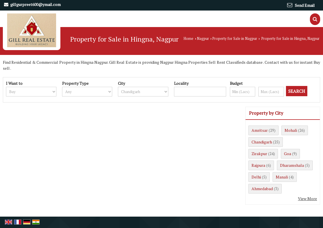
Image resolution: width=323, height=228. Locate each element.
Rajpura (258, 165)
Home (188, 38)
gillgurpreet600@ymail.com (35, 4)
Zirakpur (259, 153)
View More (307, 198)
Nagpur (203, 38)
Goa (287, 153)
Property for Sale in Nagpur (234, 38)
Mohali (291, 130)
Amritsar (260, 130)
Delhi (256, 177)
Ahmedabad (262, 188)
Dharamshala (292, 165)
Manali (282, 177)
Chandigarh (262, 142)
